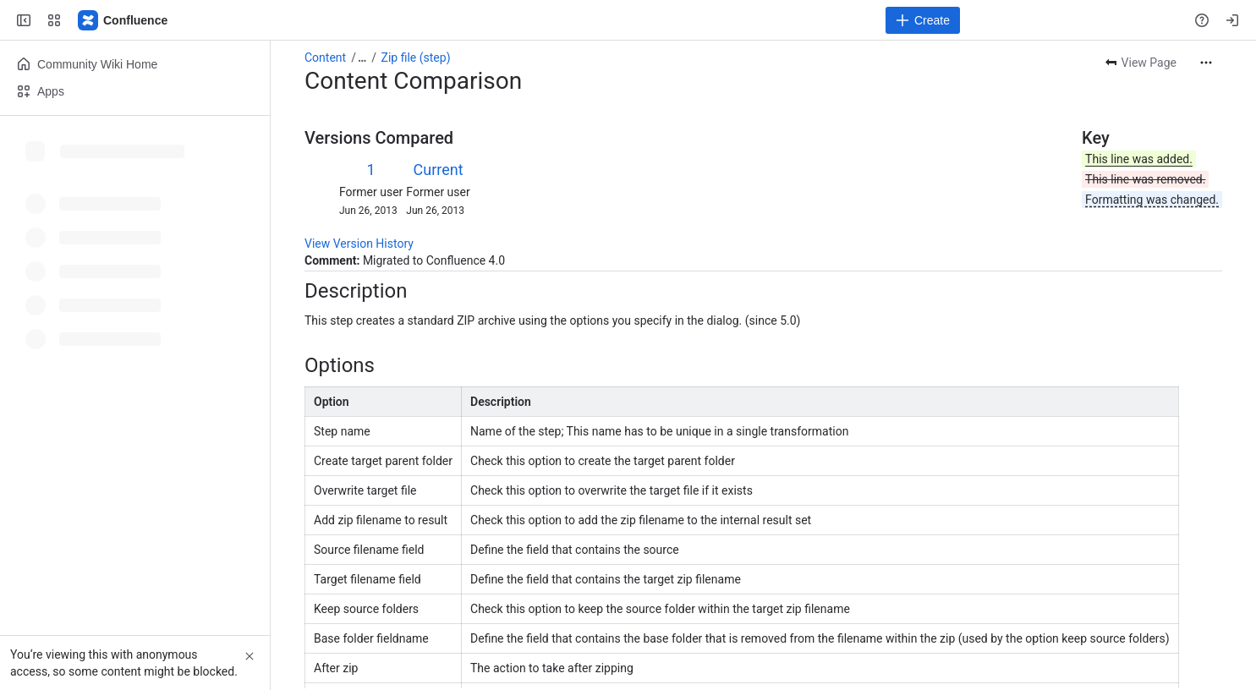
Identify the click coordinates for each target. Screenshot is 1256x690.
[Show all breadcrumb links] (362, 57)
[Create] (923, 20)
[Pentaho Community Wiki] (123, 20)
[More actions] (1206, 62)
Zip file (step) (416, 57)
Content (325, 57)
